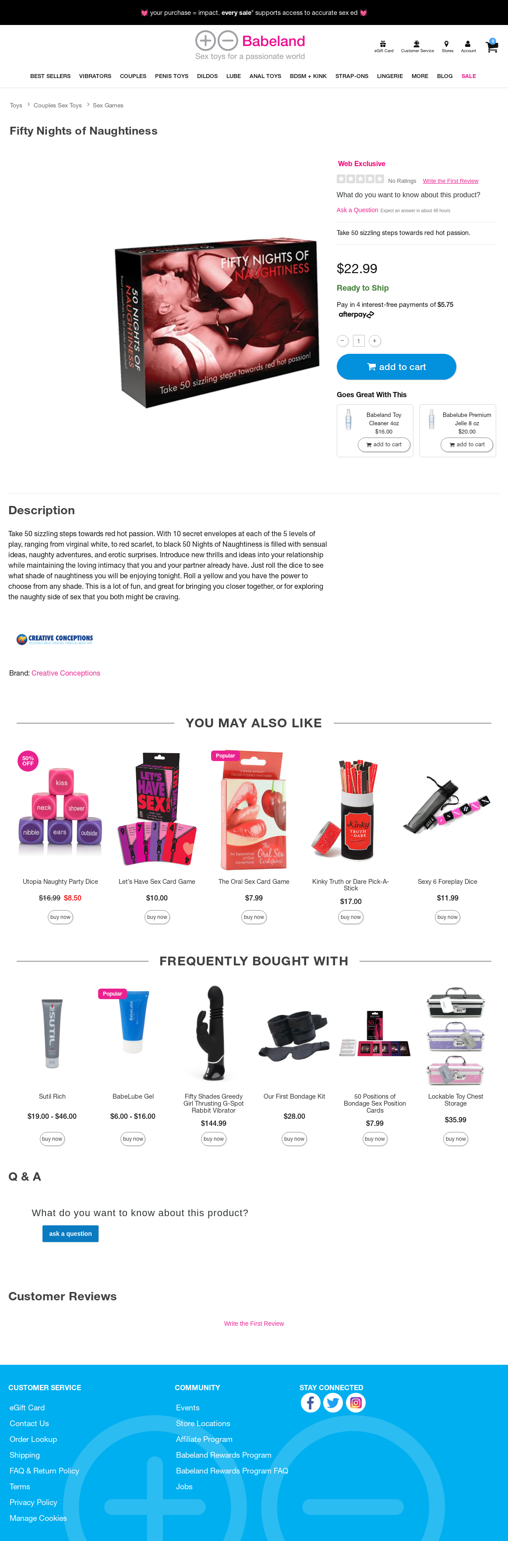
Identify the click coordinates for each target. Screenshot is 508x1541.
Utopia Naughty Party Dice (60, 882)
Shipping (25, 1454)
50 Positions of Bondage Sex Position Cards (375, 1103)
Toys (16, 105)
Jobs (184, 1486)
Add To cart (396, 366)
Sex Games (108, 105)
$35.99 (455, 1119)
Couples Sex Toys (58, 105)
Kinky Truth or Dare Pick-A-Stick (350, 885)
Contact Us (29, 1423)
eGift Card (27, 1407)
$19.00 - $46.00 (52, 1116)
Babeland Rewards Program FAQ (232, 1470)
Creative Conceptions (66, 673)
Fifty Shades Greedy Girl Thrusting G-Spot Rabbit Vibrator (213, 1103)
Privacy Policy (33, 1502)
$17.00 (351, 901)
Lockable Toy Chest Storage (455, 1100)
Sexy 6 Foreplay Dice (447, 882)
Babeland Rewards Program (224, 1454)
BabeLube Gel (133, 1096)
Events (188, 1407)
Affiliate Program (204, 1439)
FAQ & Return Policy (44, 1470)
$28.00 (294, 1116)
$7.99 (254, 897)
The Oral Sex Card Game (254, 882)
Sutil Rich (52, 1096)
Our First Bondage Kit (294, 1096)
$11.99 (448, 897)
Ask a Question (357, 210)
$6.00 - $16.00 (132, 1116)
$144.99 (213, 1123)
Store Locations (203, 1423)
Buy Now (60, 917)
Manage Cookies (38, 1518)
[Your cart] (491, 47)
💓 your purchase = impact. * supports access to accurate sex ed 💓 (254, 13)
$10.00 (157, 897)
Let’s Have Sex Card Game (157, 882)
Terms (20, 1486)
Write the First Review (451, 181)
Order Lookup (33, 1439)
